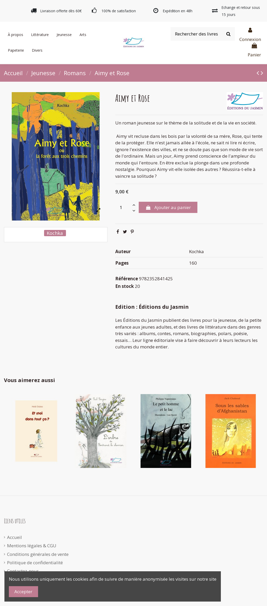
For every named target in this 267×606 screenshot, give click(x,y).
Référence (126, 279)
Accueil (14, 537)
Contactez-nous (23, 571)
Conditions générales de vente (38, 554)
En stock (124, 286)
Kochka (55, 233)
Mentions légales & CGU (31, 546)
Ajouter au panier (168, 207)
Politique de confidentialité (35, 563)
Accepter (23, 592)
